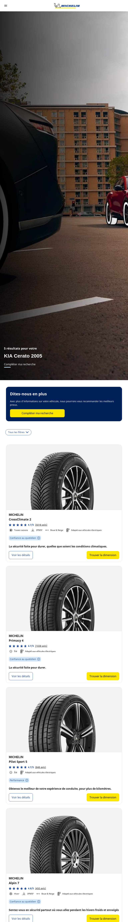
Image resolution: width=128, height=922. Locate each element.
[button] (28, 525)
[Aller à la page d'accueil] (67, 6)
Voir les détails (21, 555)
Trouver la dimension (103, 555)
